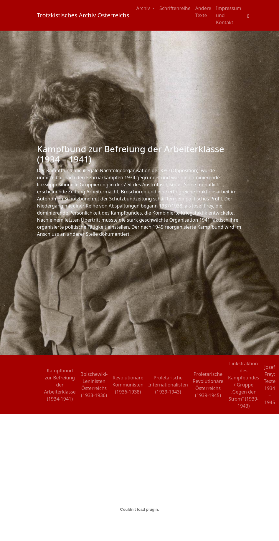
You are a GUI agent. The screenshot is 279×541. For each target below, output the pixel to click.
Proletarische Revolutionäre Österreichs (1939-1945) (208, 385)
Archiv (143, 8)
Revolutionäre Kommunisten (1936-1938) (127, 384)
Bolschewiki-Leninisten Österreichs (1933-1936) (94, 385)
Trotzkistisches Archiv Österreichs (83, 15)
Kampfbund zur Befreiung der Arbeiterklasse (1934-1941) (60, 384)
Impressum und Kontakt (228, 15)
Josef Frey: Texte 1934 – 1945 (269, 385)
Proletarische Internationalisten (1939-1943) (168, 384)
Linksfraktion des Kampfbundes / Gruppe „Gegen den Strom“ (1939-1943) (243, 384)
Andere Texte (203, 12)
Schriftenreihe (175, 8)
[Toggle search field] (248, 15)
